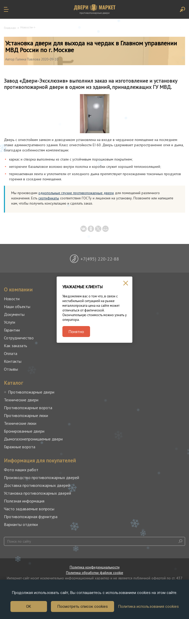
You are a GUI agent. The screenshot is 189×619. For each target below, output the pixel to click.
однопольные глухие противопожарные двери (76, 193)
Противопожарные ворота (28, 407)
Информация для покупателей (40, 460)
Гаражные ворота (19, 446)
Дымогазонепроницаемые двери (33, 439)
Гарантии (12, 330)
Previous (8, 260)
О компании (18, 289)
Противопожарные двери (31, 392)
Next (181, 260)
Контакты (12, 361)
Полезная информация (24, 501)
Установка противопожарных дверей (37, 493)
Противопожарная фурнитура (30, 516)
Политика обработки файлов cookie (94, 572)
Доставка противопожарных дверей (37, 485)
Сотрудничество (19, 337)
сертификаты (48, 198)
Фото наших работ (21, 469)
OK (28, 606)
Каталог (13, 382)
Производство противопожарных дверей (41, 477)
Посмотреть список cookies (82, 606)
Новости (26, 27)
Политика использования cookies (148, 606)
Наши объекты (17, 306)
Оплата (10, 353)
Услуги (9, 322)
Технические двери (21, 399)
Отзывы (11, 369)
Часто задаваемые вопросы (29, 508)
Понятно (76, 331)
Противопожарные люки (26, 415)
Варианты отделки (21, 524)
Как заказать (15, 345)
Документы (14, 314)
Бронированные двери (24, 431)
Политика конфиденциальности (95, 567)
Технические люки (20, 423)
